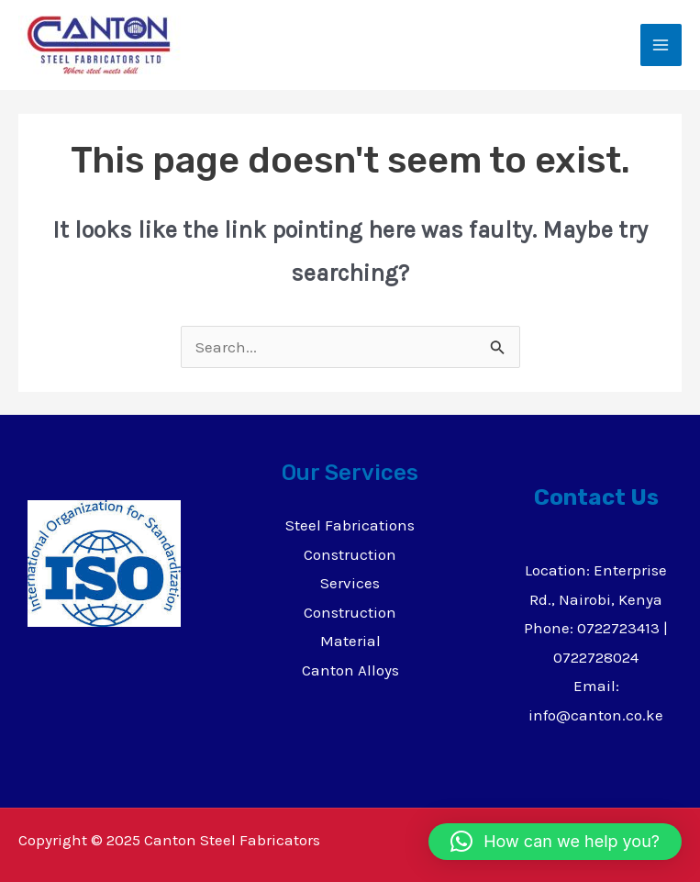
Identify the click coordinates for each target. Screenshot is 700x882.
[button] (555, 841)
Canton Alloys (350, 670)
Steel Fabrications (350, 525)
